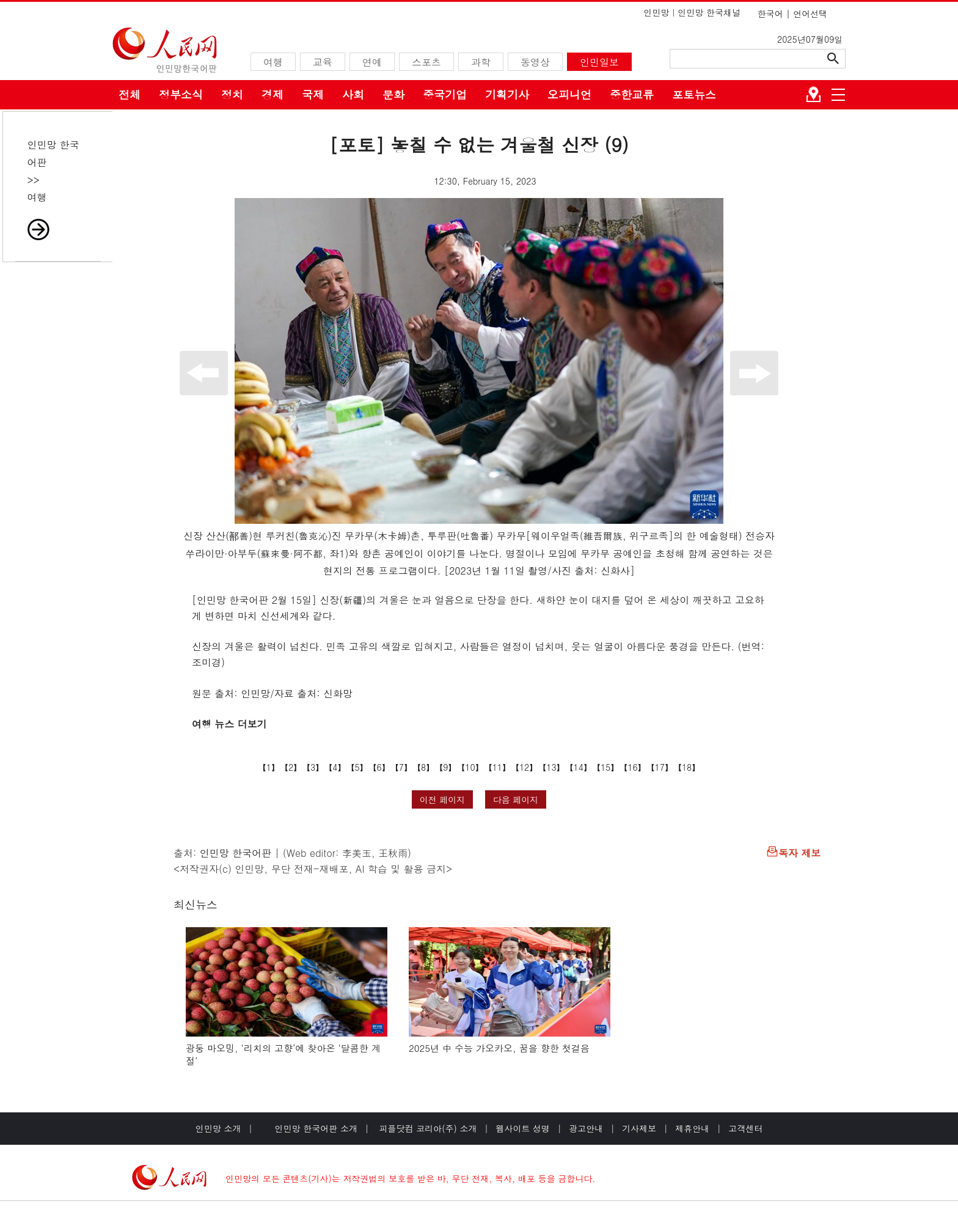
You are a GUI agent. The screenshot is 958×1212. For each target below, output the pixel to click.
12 (524, 767)
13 (551, 767)
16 (632, 767)
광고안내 (586, 1128)
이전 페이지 (443, 799)
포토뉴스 (694, 94)
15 (605, 767)
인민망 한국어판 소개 (316, 1128)
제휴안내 (692, 1128)
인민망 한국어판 (235, 853)
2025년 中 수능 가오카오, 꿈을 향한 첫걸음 (499, 1047)
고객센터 (745, 1128)
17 (660, 767)
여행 (37, 197)
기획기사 (507, 94)
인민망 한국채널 (709, 12)
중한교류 (632, 94)
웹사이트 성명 (522, 1128)
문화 (393, 94)
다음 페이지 (516, 799)
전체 (130, 94)
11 (497, 767)
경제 (272, 94)
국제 (313, 94)
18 (687, 767)
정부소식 (181, 94)
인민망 (656, 12)
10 (470, 767)
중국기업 (445, 94)
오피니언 (569, 94)
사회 (353, 94)
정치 (232, 94)
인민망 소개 (218, 1128)
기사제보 (639, 1128)
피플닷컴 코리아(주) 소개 (426, 1128)
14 (578, 767)
